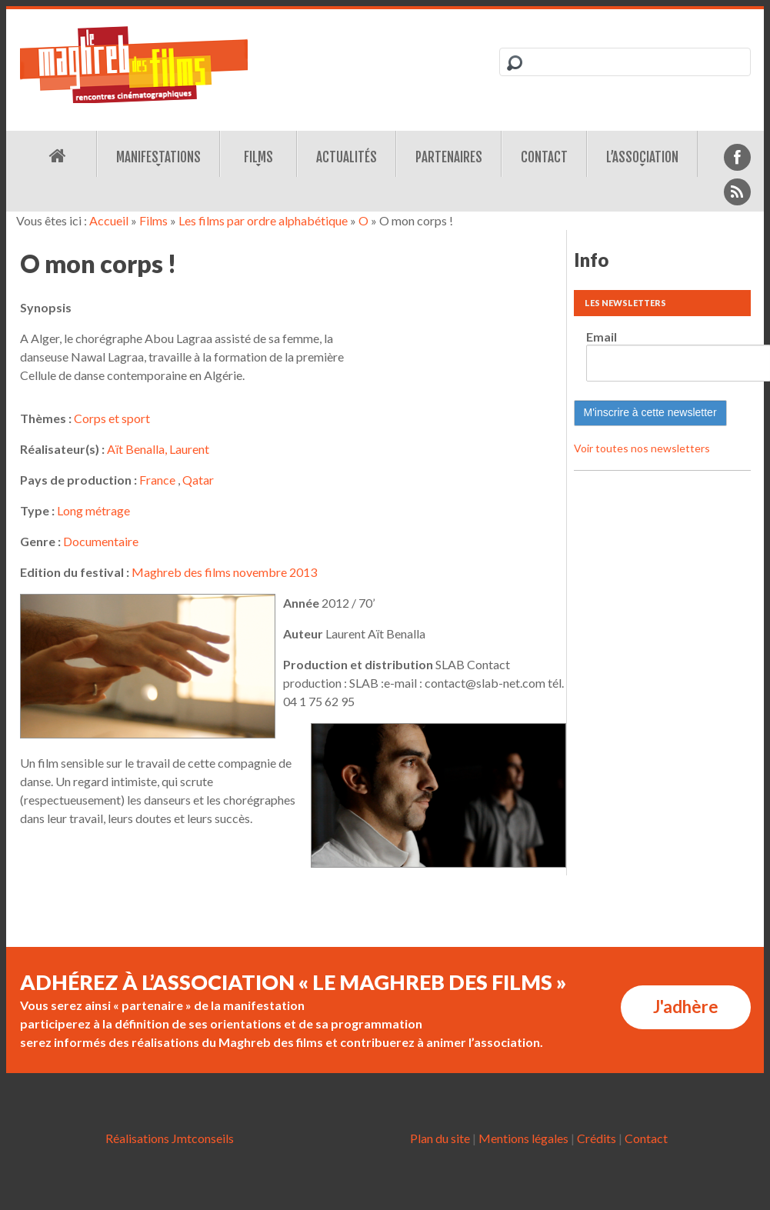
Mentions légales (523, 1138)
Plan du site (440, 1138)
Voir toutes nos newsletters (642, 448)
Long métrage (93, 510)
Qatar (198, 479)
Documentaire (100, 541)
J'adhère (685, 1006)
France (157, 479)
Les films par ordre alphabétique (263, 220)
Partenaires (448, 157)
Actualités (346, 157)
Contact (544, 157)
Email (601, 336)
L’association (642, 157)
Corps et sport (112, 418)
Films (258, 157)
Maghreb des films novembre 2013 (224, 572)
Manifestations (158, 157)
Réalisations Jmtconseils (169, 1138)
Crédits (596, 1138)
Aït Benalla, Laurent (158, 449)
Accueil (108, 220)
